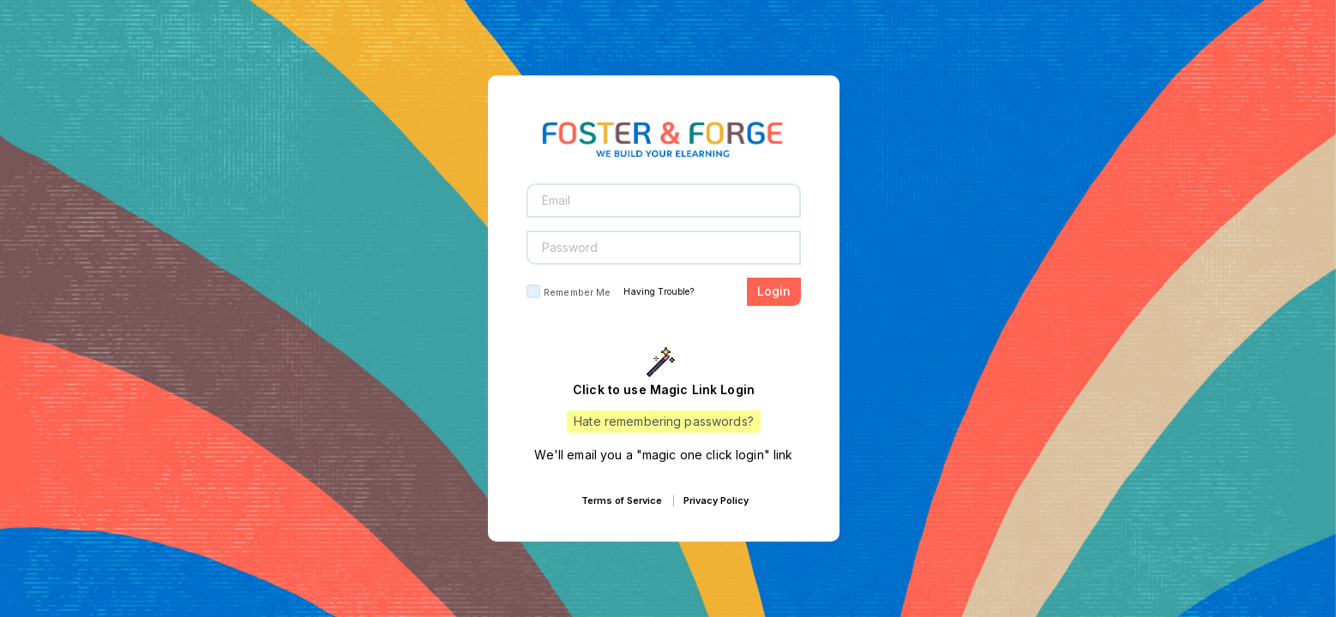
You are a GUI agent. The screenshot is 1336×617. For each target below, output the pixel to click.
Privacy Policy (716, 500)
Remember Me (577, 292)
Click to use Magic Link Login (664, 389)
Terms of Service (621, 500)
